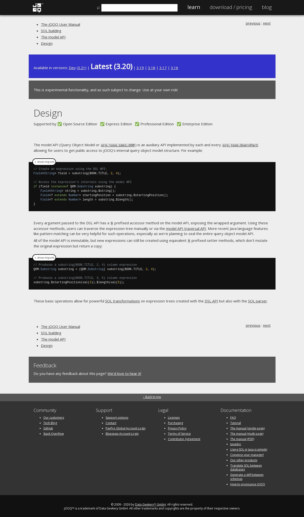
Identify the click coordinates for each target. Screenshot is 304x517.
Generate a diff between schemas (247, 476)
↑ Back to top (152, 396)
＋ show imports (44, 161)
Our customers (53, 416)
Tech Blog (50, 422)
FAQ (233, 416)
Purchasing (175, 422)
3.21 (81, 67)
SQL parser (257, 299)
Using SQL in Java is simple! (248, 448)
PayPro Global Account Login (126, 427)
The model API (53, 37)
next (267, 23)
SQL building (51, 30)
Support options (117, 416)
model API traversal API (186, 227)
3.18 (151, 67)
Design (47, 43)
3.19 (140, 67)
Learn (193, 7)
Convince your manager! (247, 453)
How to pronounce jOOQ (247, 483)
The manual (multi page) (246, 432)
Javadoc (235, 443)
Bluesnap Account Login (122, 432)
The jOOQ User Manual (60, 24)
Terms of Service (179, 432)
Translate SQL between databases (246, 466)
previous (253, 23)
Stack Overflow (53, 432)
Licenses (174, 416)
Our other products (243, 459)
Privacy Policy (177, 427)
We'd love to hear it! (124, 372)
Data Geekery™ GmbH (150, 503)
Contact (111, 422)
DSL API (211, 299)
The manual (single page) (247, 427)
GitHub (48, 427)
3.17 (163, 67)
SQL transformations (122, 299)
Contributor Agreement (184, 437)
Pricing (231, 7)
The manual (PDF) (242, 437)
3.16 (174, 67)
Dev (72, 67)
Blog (267, 7)
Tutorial (235, 422)
